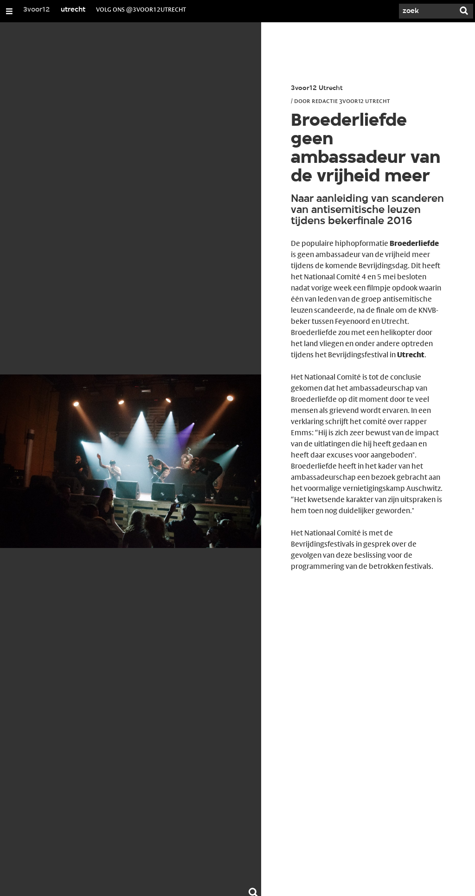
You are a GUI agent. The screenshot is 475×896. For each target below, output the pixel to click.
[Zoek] (427, 11)
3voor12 (36, 9)
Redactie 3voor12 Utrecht (351, 100)
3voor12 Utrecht (317, 88)
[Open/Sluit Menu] (9, 11)
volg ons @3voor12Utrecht (141, 9)
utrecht (73, 9)
